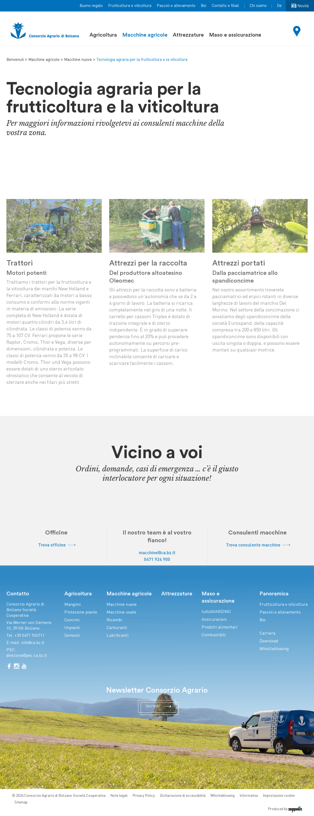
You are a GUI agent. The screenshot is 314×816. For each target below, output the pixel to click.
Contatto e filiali (225, 6)
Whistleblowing (274, 649)
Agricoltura (103, 35)
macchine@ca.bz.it (157, 553)
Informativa (249, 796)
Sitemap (21, 802)
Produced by (285, 809)
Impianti (72, 628)
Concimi (72, 620)
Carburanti (117, 628)
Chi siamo (258, 6)
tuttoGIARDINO (216, 612)
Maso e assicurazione (235, 35)
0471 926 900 (157, 560)
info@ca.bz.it (32, 643)
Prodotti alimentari (219, 628)
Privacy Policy (143, 796)
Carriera (267, 634)
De (279, 6)
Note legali (119, 796)
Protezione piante (80, 613)
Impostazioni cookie (279, 796)
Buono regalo (91, 6)
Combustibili (214, 635)
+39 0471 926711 (29, 636)
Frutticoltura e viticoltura (129, 6)
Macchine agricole (144, 35)
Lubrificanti (117, 636)
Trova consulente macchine (257, 545)
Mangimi (72, 605)
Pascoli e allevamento (176, 6)
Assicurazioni (214, 620)
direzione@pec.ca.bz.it (26, 656)
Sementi (72, 636)
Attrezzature (188, 35)
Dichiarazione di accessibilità (183, 796)
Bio (203, 6)
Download (269, 641)
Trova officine (56, 545)
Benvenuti (15, 60)
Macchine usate (121, 613)
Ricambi (114, 620)
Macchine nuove (78, 60)
